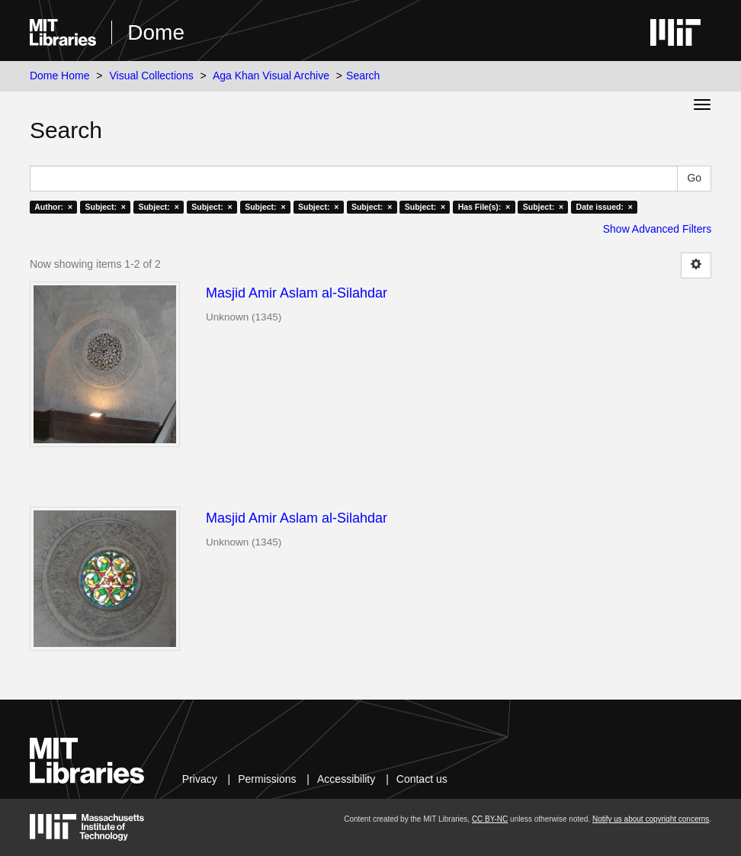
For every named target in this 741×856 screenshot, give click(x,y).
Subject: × (105, 206)
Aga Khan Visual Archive (271, 75)
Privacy (199, 779)
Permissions (267, 779)
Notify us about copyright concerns (650, 819)
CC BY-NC (490, 819)
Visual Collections (151, 75)
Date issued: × (604, 206)
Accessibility (346, 779)
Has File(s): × (484, 206)
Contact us (421, 779)
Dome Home (60, 75)
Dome (155, 32)
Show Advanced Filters (657, 229)
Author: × (53, 206)
